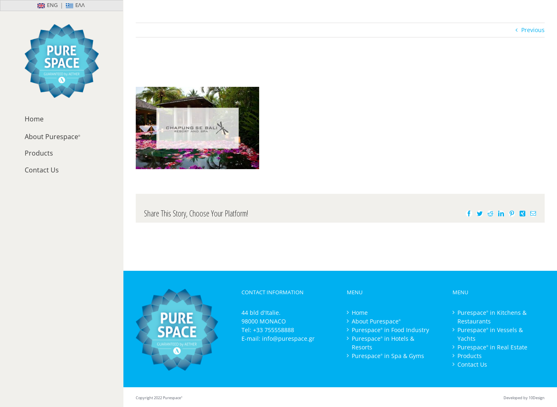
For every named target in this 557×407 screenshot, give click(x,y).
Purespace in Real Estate (492, 347)
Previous (533, 30)
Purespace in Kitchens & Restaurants (492, 317)
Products (469, 356)
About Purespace (376, 321)
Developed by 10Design (524, 397)
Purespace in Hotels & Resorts (383, 343)
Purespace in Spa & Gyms (388, 356)
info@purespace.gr (288, 338)
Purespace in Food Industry (390, 330)
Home (360, 312)
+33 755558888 (273, 330)
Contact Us (472, 364)
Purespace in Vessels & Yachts (490, 334)
